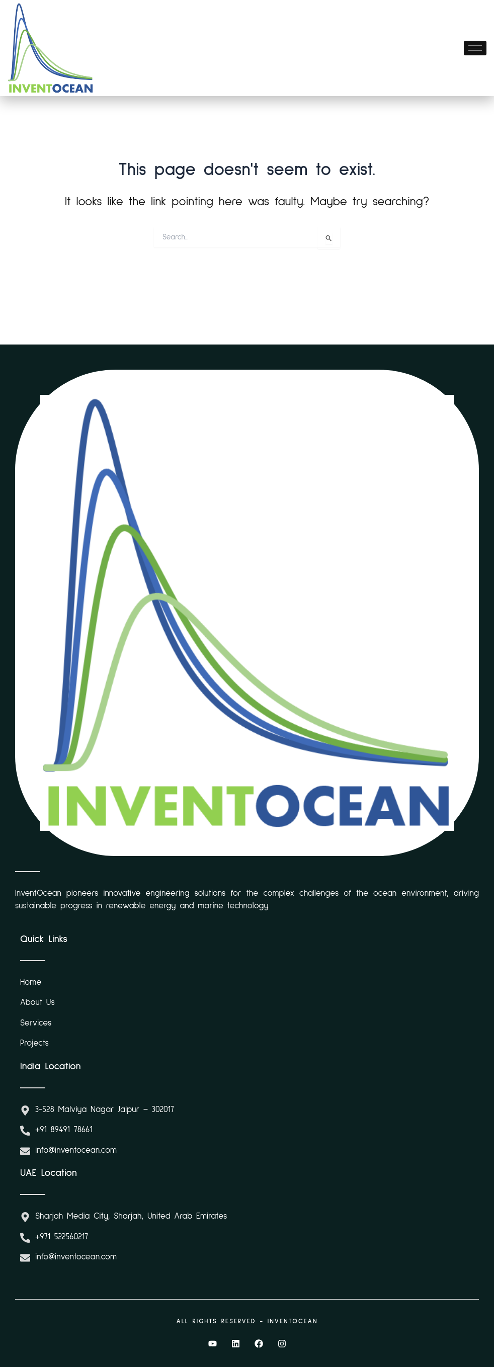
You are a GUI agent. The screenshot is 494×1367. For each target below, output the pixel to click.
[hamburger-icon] (475, 48)
